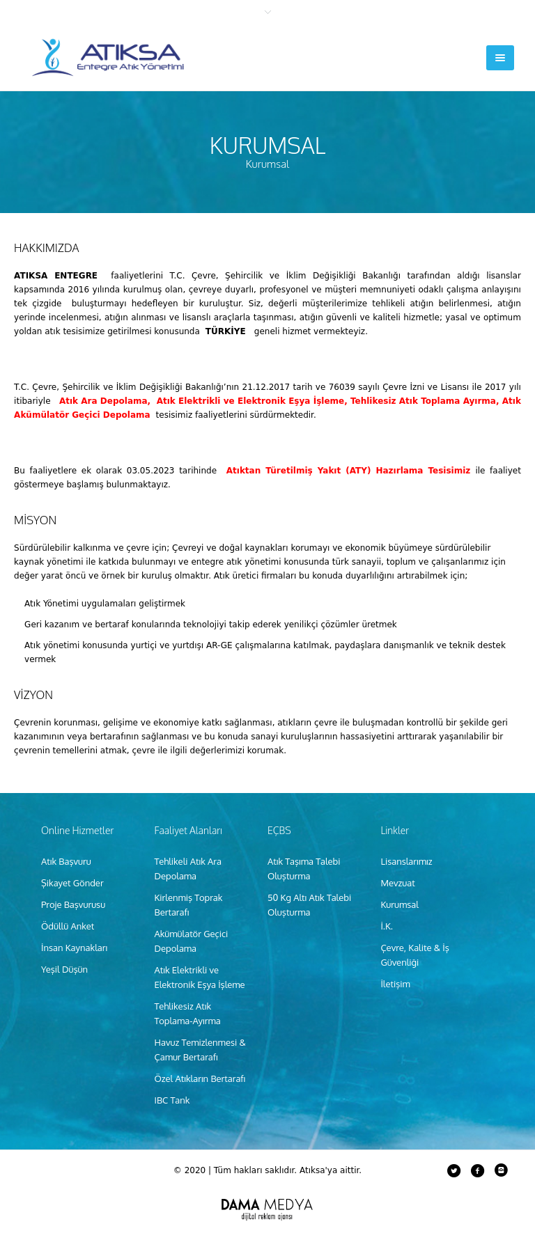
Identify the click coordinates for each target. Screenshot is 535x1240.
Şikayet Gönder (72, 882)
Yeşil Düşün (64, 969)
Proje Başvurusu (73, 904)
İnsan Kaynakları (74, 947)
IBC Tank (171, 1100)
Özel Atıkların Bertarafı (199, 1078)
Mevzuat (397, 882)
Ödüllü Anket (67, 926)
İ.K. (386, 926)
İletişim (395, 983)
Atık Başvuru (66, 861)
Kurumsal (399, 904)
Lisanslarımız (406, 861)
